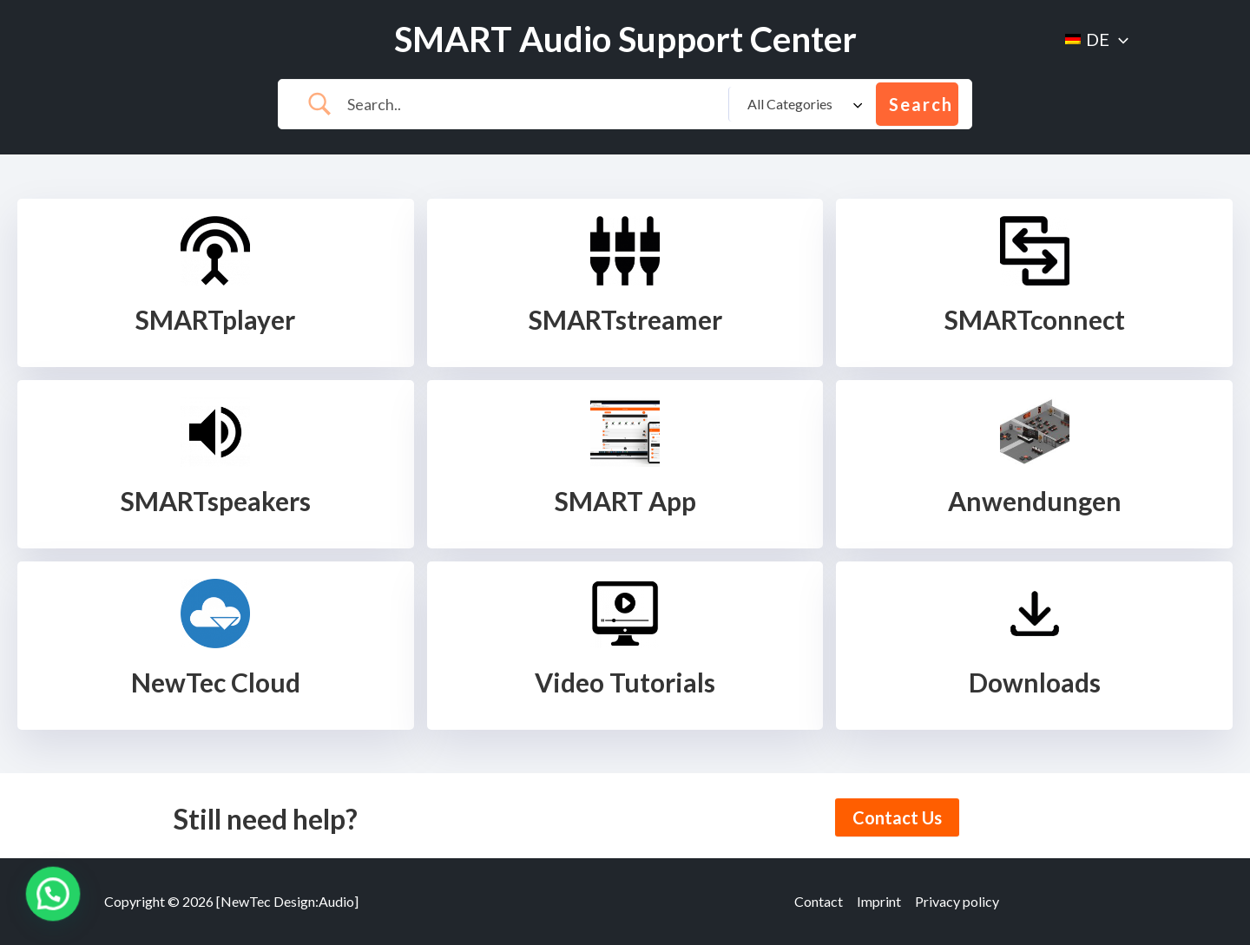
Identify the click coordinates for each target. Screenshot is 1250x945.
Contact (818, 901)
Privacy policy (957, 901)
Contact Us (897, 817)
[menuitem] (1097, 39)
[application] (1118, 39)
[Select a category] (802, 104)
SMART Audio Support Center (625, 39)
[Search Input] (531, 104)
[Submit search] (917, 104)
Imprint (879, 901)
